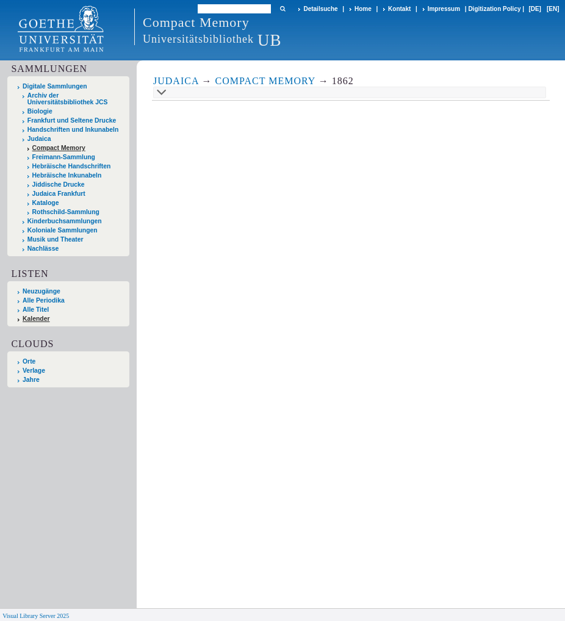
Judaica (39, 138)
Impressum (444, 8)
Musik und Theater (55, 239)
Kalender (36, 318)
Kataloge (45, 202)
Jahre (31, 379)
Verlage (34, 370)
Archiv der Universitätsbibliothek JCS (67, 99)
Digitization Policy (494, 8)
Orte (29, 361)
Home (363, 8)
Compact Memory (58, 148)
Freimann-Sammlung (63, 157)
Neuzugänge (41, 291)
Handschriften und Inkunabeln (73, 129)
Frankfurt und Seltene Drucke (72, 120)
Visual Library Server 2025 (35, 615)
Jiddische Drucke (58, 184)
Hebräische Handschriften (71, 166)
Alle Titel (36, 309)
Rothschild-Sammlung (65, 212)
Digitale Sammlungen (55, 86)
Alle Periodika (44, 300)
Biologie (39, 111)
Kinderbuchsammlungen (64, 221)
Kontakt (399, 8)
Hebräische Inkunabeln (67, 175)
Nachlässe (43, 248)
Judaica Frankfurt (58, 193)
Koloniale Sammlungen (62, 230)
